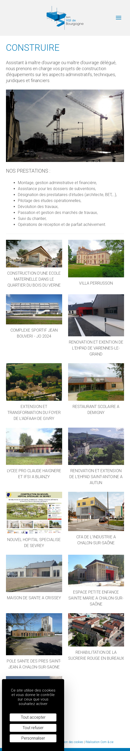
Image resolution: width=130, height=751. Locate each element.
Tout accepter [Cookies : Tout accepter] (33, 717)
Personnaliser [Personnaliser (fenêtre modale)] (33, 738)
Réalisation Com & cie (99, 742)
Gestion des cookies (70, 742)
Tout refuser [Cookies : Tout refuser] (33, 727)
